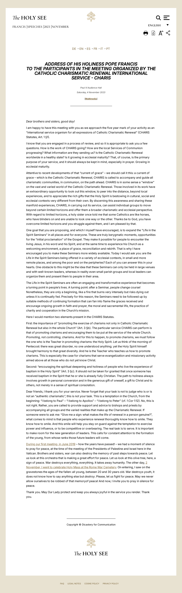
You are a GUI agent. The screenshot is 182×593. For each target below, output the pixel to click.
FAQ (62, 583)
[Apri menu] (166, 18)
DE (74, 48)
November (60, 27)
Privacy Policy (111, 583)
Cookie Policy (91, 583)
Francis (19, 27)
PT (108, 48)
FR (95, 48)
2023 (47, 27)
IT (101, 48)
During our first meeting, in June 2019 (50, 444)
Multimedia (91, 98)
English (156, 26)
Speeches (35, 27)
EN (81, 48)
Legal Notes (74, 583)
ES (88, 48)
